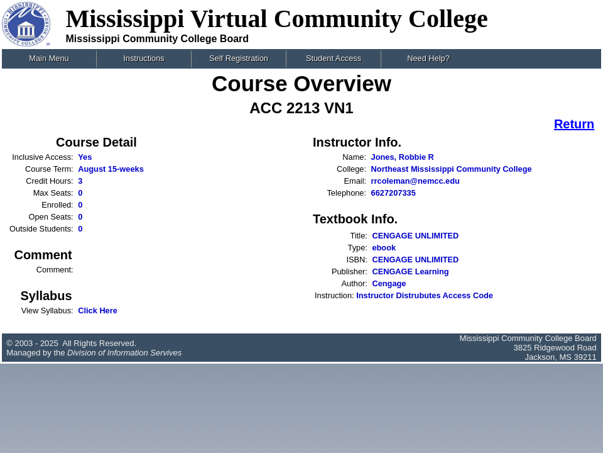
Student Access (333, 58)
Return (574, 124)
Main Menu (48, 58)
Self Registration (238, 58)
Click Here (97, 310)
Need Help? (428, 58)
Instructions (143, 58)
